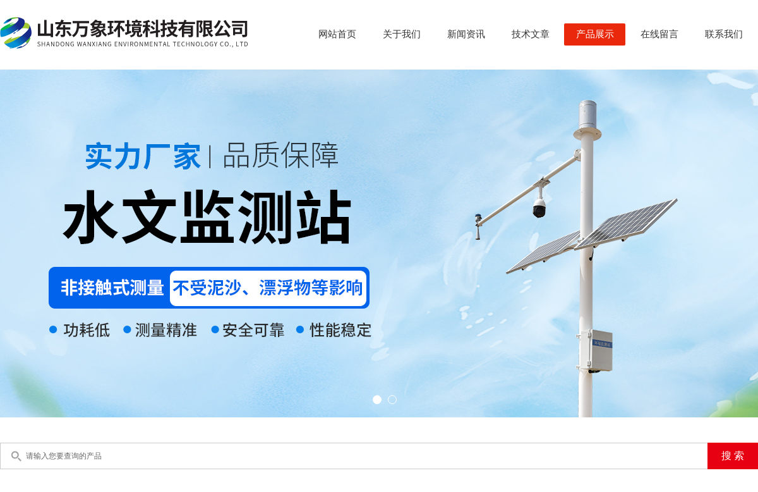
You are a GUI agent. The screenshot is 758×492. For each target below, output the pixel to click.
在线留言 (659, 34)
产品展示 (595, 34)
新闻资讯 (466, 34)
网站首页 (337, 34)
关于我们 (402, 34)
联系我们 (724, 34)
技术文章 (531, 34)
